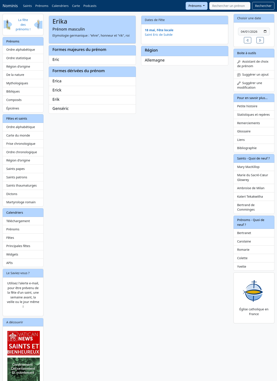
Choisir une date (249, 18)
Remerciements (248, 123)
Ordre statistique (18, 58)
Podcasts (89, 6)
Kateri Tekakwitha (250, 196)
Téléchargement (18, 221)
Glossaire (244, 131)
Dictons (11, 194)
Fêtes (10, 238)
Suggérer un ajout (253, 74)
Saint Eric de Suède (158, 35)
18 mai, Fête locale (159, 30)
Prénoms (41, 6)
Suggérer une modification (249, 85)
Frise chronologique (20, 144)
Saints (27, 6)
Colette (242, 258)
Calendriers (60, 6)
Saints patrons (16, 177)
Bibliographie (247, 148)
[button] (247, 40)
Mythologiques (17, 83)
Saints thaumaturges (21, 185)
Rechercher (263, 6)
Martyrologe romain (21, 202)
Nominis (10, 5)
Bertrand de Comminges (246, 207)
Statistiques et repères (253, 114)
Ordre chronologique (21, 152)
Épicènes (12, 108)
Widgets (12, 254)
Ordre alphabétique (20, 49)
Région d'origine (18, 66)
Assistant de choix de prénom (253, 63)
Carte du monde (18, 135)
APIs (9, 263)
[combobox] (229, 6)
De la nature (15, 75)
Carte (76, 6)
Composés (14, 100)
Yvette (241, 266)
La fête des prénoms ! (23, 24)
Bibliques (13, 91)
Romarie (243, 249)
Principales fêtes (18, 246)
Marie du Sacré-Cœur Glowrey (252, 177)
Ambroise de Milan (250, 188)
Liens (241, 140)
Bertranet (244, 233)
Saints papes (15, 169)
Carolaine (244, 241)
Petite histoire (247, 106)
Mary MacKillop (248, 167)
